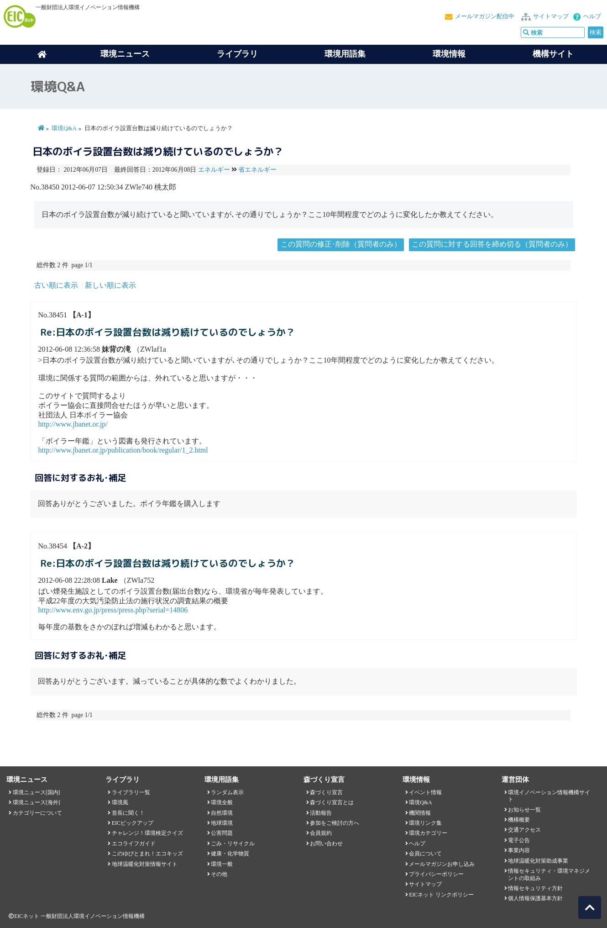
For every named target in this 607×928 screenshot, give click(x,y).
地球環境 (222, 823)
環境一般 (222, 864)
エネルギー (214, 169)
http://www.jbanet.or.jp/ (73, 424)
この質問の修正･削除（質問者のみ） (341, 244)
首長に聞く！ (128, 813)
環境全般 (222, 802)
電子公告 (519, 840)
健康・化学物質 (230, 853)
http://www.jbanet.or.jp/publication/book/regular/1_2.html (123, 450)
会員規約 (321, 833)
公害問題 (222, 833)
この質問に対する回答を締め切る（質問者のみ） (492, 244)
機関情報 (420, 813)
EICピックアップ (132, 823)
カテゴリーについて (37, 813)
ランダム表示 (227, 792)
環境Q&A (64, 128)
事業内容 (519, 850)
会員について (425, 853)
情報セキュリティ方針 (535, 888)
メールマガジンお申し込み (442, 864)
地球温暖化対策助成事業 (538, 861)
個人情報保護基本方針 (535, 898)
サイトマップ (551, 16)
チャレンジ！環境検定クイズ (147, 833)
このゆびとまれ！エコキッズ (147, 853)
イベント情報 (425, 792)
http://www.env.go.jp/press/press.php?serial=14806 (113, 610)
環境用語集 (345, 53)
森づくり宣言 (326, 792)
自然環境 (222, 813)
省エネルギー (257, 169)
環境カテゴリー (428, 833)
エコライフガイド (134, 843)
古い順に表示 (56, 285)
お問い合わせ (326, 843)
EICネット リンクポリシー (441, 894)
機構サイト (553, 53)
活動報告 (321, 813)
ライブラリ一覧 (131, 792)
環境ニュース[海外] (36, 802)
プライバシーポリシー (436, 874)
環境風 (120, 802)
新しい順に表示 (110, 285)
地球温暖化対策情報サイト (145, 864)
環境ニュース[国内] (36, 792)
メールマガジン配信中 (484, 16)
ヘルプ (592, 16)
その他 (219, 874)
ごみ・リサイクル (233, 843)
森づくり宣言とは (332, 802)
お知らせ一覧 (524, 810)
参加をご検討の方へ (334, 823)
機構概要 (519, 820)
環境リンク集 (425, 823)
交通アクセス (524, 830)
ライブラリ (237, 53)
